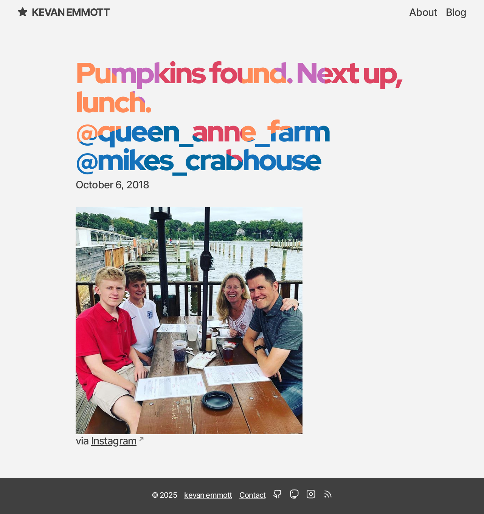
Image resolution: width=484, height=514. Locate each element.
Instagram (114, 441)
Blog (456, 13)
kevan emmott (63, 12)
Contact (252, 495)
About (423, 13)
